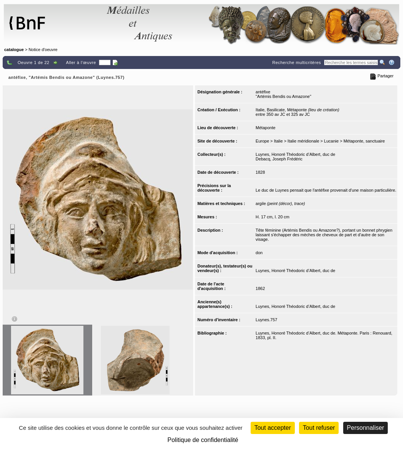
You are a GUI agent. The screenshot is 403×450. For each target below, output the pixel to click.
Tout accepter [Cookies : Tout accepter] (272, 427)
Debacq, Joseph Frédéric (279, 159)
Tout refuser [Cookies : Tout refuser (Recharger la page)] (319, 427)
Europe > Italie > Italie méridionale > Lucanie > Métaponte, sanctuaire (320, 141)
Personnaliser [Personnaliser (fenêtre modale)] (365, 427)
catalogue (14, 49)
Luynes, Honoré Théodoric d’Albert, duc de (295, 154)
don (259, 252)
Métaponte (265, 127)
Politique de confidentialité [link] (203, 440)
